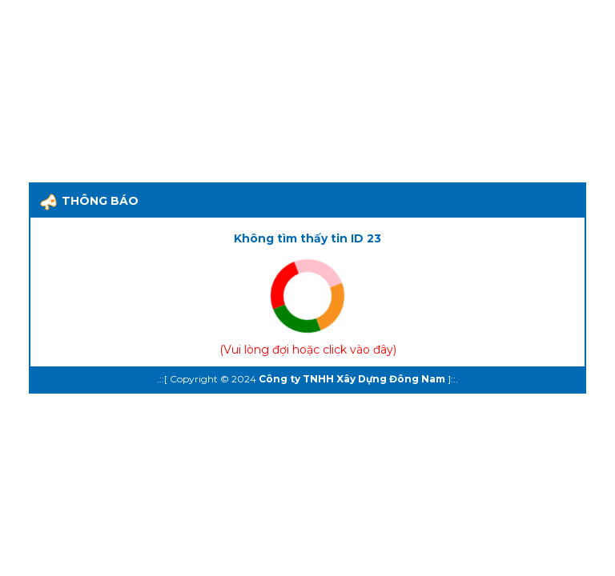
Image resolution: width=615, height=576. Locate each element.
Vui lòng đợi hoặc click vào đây (308, 349)
